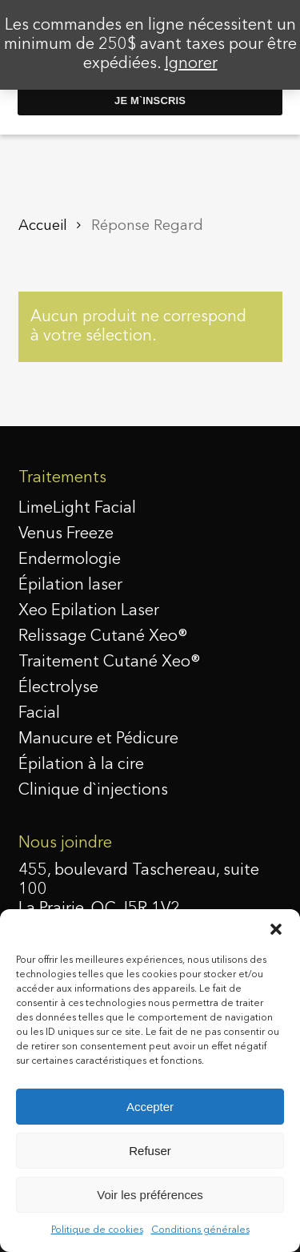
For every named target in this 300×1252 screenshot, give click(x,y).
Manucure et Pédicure (98, 739)
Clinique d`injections (93, 791)
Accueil (42, 226)
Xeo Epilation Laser (88, 611)
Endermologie (69, 560)
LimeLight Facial (77, 509)
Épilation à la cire (81, 765)
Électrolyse (58, 688)
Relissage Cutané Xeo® (103, 637)
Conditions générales (200, 1230)
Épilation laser (70, 586)
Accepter (150, 1106)
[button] (276, 929)
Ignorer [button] (191, 64)
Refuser (150, 1150)
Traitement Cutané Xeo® (109, 662)
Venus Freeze (66, 534)
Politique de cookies (97, 1230)
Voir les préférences (150, 1195)
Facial (39, 714)
